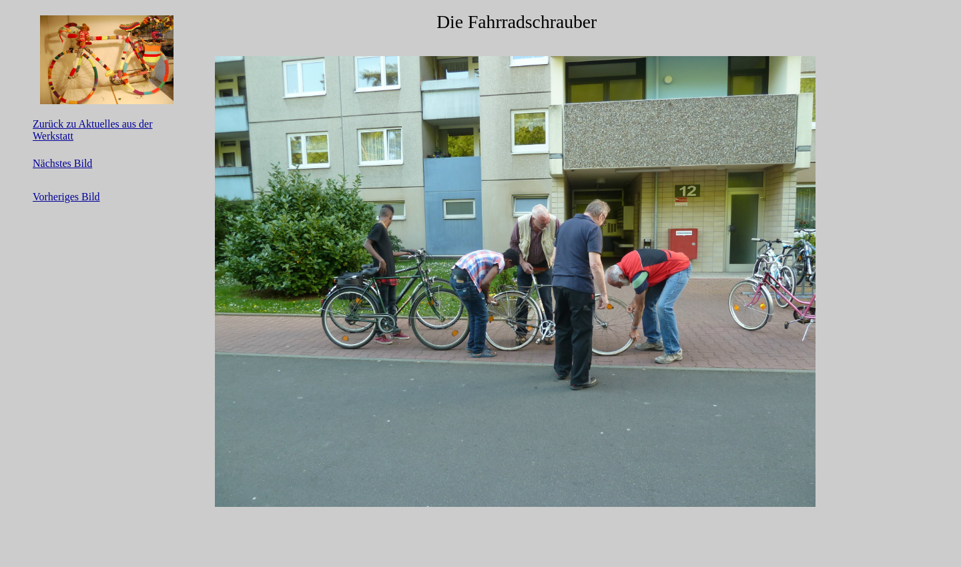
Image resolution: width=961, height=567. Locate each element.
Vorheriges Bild (66, 196)
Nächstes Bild (62, 163)
